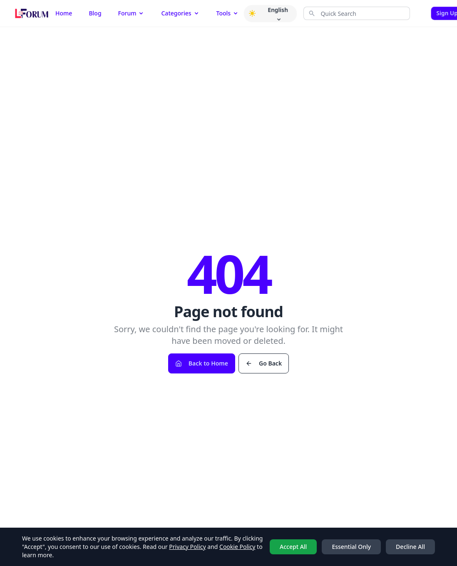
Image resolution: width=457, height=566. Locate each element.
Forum (131, 13)
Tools (227, 13)
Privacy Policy (187, 547)
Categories (180, 13)
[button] (252, 13)
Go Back (264, 363)
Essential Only (351, 547)
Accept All (293, 547)
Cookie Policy (237, 547)
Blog (95, 13)
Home (63, 13)
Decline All (410, 547)
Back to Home (201, 363)
